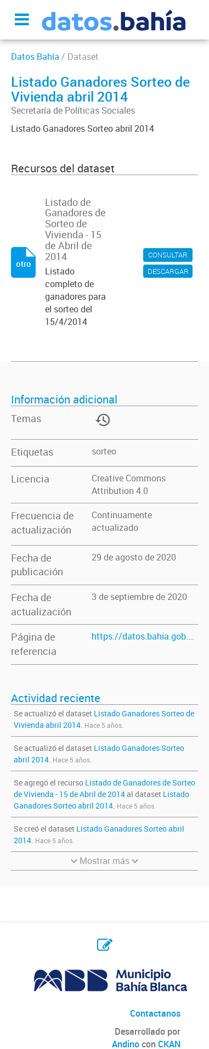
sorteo (104, 451)
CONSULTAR (168, 255)
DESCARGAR (168, 271)
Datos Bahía (35, 57)
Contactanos (155, 1013)
